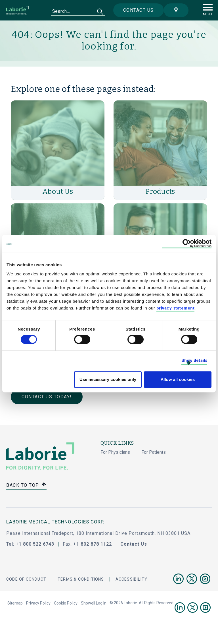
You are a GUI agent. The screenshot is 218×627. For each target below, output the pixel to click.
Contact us (138, 10)
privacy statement (175, 308)
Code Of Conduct (26, 579)
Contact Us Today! (47, 396)
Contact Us (133, 544)
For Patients (153, 452)
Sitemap (15, 603)
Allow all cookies (177, 379)
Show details (194, 360)
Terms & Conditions (81, 579)
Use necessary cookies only (107, 379)
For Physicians (115, 452)
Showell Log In (93, 603)
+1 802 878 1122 (92, 544)
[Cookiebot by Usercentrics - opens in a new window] (186, 243)
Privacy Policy (38, 603)
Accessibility (132, 579)
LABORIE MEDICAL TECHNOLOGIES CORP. (55, 522)
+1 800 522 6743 (35, 544)
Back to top (26, 485)
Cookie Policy (65, 603)
